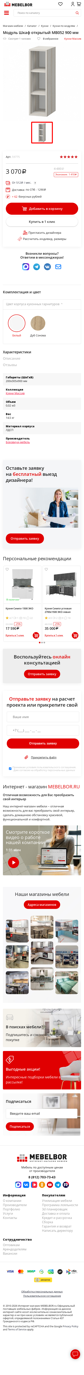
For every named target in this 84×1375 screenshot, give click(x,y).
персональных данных (61, 770)
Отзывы (10, 365)
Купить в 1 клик (42, 221)
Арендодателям (15, 1249)
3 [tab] (44, 642)
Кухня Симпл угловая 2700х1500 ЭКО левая (58, 610)
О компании (12, 1201)
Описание (11, 358)
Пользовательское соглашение (42, 1295)
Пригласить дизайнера (42, 232)
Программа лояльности (60, 1205)
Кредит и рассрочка (57, 1218)
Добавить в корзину (42, 208)
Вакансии (10, 1253)
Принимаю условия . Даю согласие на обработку (44, 768)
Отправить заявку (25, 538)
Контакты (10, 1218)
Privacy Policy (70, 1326)
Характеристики (17, 352)
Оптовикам (11, 1245)
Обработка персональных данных (42, 1291)
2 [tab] (42, 642)
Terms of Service (17, 1329)
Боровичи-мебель (18, 442)
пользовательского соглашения (56, 767)
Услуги (8, 1213)
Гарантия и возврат (56, 1226)
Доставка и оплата (56, 1213)
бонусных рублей (27, 196)
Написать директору (57, 1230)
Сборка (47, 1222)
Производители (15, 1205)
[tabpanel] (22, 604)
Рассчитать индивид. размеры (42, 239)
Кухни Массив (72, 38)
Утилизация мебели (57, 1201)
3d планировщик (55, 1209)
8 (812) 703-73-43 (42, 1177)
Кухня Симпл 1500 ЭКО (19, 608)
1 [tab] (39, 642)
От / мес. (21, 182)
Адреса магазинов (42, 904)
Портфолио (11, 1209)
